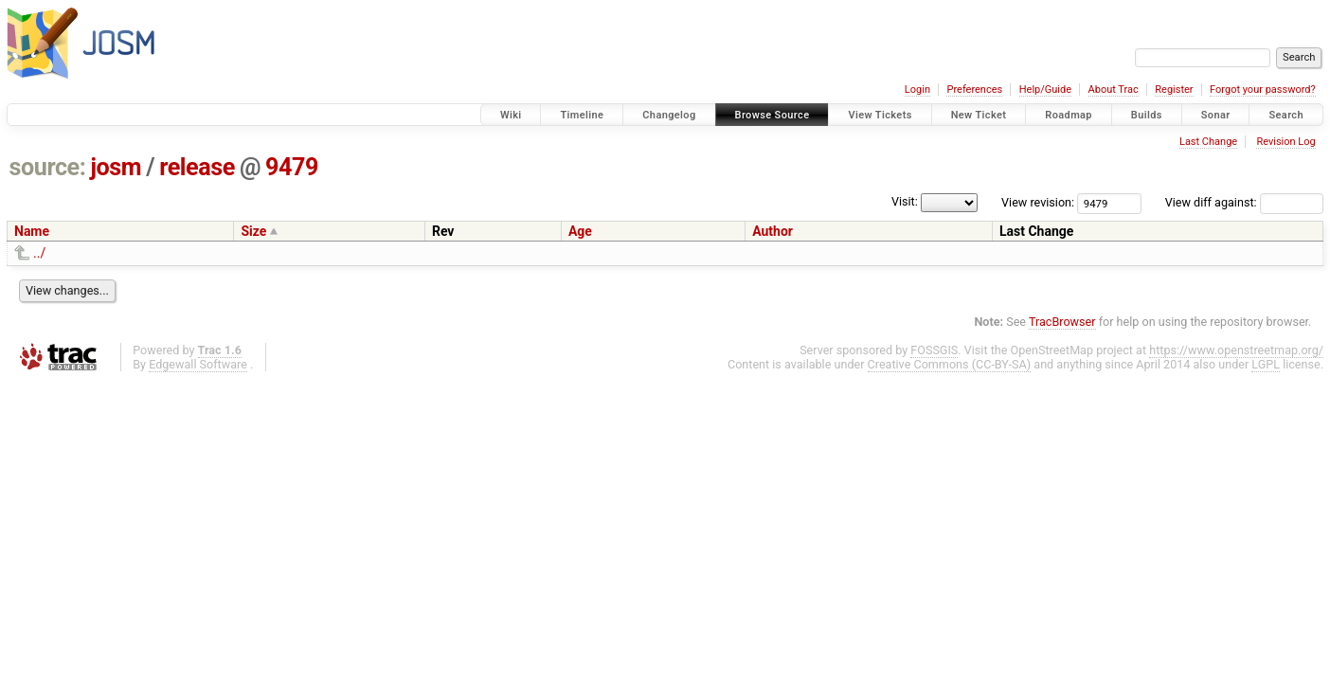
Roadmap (1068, 115)
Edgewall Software (198, 364)
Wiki (511, 115)
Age (580, 231)
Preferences (974, 89)
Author (772, 231)
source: (47, 167)
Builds (1146, 115)
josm (115, 167)
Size (253, 231)
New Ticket (979, 115)
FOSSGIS (934, 350)
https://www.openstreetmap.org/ (1236, 350)
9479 (291, 167)
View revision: (1037, 202)
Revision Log (1285, 141)
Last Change (1208, 141)
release (197, 167)
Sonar (1216, 115)
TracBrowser (1062, 321)
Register (1174, 89)
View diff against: (1244, 202)
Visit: (904, 201)
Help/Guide (1045, 89)
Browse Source (772, 115)
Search (1285, 115)
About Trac (1113, 89)
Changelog (668, 115)
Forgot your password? (1263, 89)
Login (917, 89)
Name (31, 231)
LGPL (1265, 364)
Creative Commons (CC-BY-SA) (950, 364)
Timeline (581, 115)
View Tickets (879, 115)
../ (39, 252)
